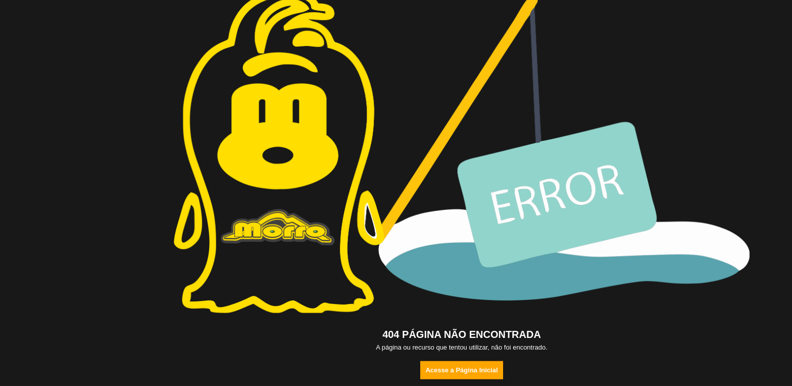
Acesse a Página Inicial (461, 370)
